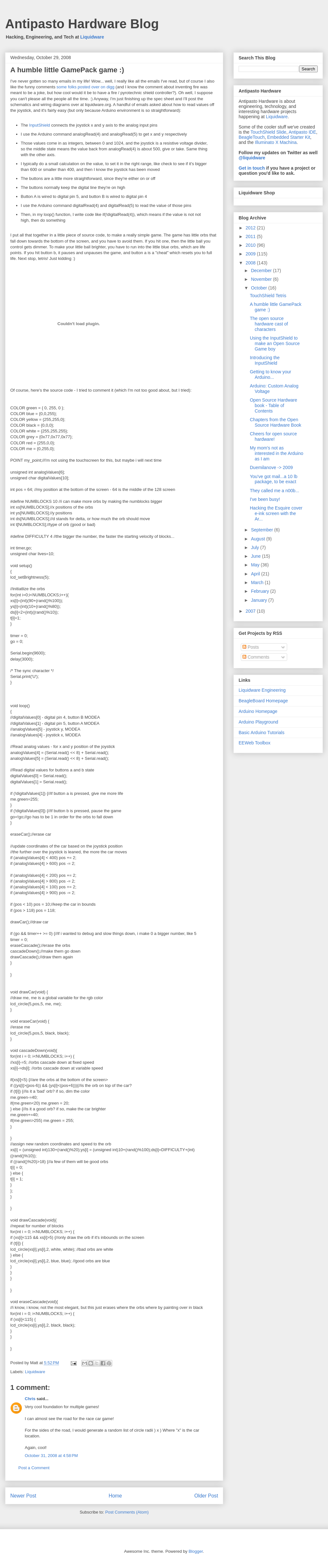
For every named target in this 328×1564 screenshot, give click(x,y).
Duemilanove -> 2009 (271, 467)
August (258, 538)
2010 (251, 245)
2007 (251, 611)
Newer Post (23, 1495)
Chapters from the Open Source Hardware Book (275, 422)
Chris (30, 1398)
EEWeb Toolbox (254, 742)
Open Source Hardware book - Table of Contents (273, 405)
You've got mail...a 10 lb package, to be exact (273, 479)
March (258, 582)
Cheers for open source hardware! (273, 436)
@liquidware (252, 157)
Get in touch (252, 168)
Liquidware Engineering (262, 690)
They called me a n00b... (274, 490)
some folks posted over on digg (85, 86)
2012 (251, 227)
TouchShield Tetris (268, 295)
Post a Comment (34, 1467)
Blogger (195, 1551)
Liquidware (92, 37)
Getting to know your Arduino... (270, 374)
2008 (251, 262)
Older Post (206, 1495)
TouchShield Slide (268, 132)
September (262, 529)
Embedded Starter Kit (288, 137)
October (259, 287)
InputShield (40, 125)
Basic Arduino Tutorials (261, 732)
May (255, 564)
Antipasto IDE (302, 132)
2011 (251, 236)
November (262, 279)
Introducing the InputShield (265, 360)
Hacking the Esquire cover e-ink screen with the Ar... (276, 513)
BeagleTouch (252, 137)
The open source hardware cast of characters (269, 324)
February (260, 591)
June (256, 556)
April (256, 573)
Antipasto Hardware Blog (82, 24)
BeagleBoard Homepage (263, 700)
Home (115, 1495)
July (255, 547)
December (262, 270)
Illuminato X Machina (276, 142)
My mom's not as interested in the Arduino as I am (276, 453)
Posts (250, 647)
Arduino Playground (258, 721)
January (259, 600)
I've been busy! (265, 499)
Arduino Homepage (258, 711)
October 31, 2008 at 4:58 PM (51, 1455)
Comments (255, 657)
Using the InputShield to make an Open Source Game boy (275, 343)
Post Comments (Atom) (127, 1512)
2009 (251, 253)
